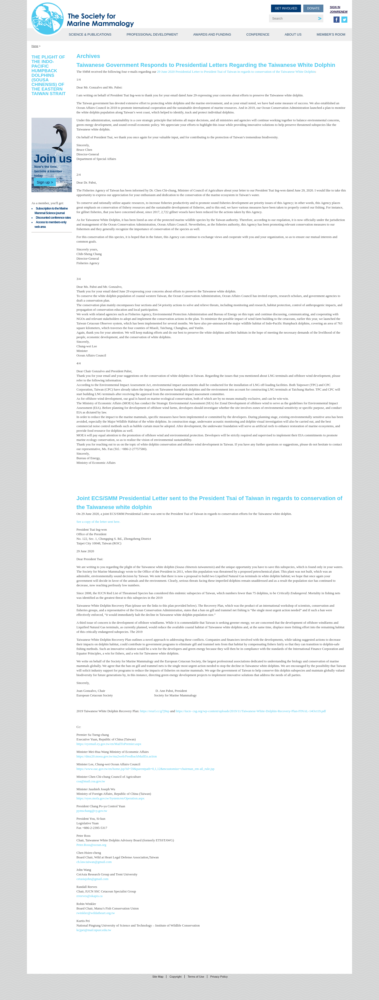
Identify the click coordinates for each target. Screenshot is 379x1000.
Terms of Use (196, 976)
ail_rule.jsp (207, 769)
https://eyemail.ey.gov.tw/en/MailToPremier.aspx (108, 744)
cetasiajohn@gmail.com (92, 879)
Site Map (157, 976)
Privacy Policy (219, 976)
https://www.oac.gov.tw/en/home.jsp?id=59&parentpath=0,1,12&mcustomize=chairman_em (138, 769)
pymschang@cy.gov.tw (91, 811)
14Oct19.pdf (317, 711)
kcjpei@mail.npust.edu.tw (93, 930)
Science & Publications (90, 34)
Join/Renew (339, 11)
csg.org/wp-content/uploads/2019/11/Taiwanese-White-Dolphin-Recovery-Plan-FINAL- (251, 711)
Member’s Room (331, 34)
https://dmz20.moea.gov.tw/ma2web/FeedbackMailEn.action (116, 756)
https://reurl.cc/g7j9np (155, 711)
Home (34, 46)
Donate (313, 8)
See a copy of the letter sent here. (98, 522)
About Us (293, 34)
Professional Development (152, 34)
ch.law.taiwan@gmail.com (94, 862)
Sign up (43, 182)
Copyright (175, 976)
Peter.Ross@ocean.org (91, 845)
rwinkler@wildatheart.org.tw (95, 913)
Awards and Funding (212, 34)
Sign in (335, 7)
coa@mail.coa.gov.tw (90, 781)
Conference (258, 34)
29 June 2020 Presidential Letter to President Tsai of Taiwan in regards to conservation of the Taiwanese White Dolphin (236, 71)
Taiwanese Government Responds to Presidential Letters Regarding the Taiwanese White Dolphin (205, 65)
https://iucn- (184, 711)
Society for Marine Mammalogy (111, 12)
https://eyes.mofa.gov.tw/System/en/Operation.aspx (110, 798)
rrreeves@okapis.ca (89, 896)
